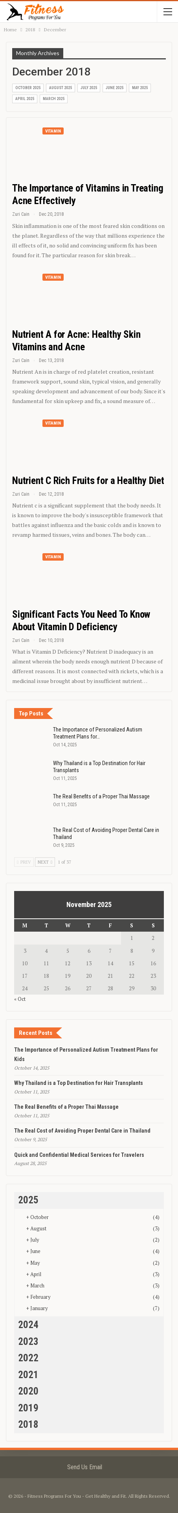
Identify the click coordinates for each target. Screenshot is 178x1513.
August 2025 (60, 88)
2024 (28, 1324)
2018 (28, 1424)
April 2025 (24, 99)
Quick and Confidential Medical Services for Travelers (79, 1155)
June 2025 (114, 88)
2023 (28, 1341)
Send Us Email (84, 1467)
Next (45, 862)
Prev (24, 862)
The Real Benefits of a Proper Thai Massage (101, 796)
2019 (28, 1408)
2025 (28, 1200)
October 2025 (27, 88)
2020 (28, 1391)
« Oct (20, 998)
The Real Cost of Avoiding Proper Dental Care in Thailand (82, 1131)
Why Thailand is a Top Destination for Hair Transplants (78, 1083)
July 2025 (89, 88)
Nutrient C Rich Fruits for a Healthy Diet (88, 480)
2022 (28, 1358)
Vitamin (53, 131)
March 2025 (53, 99)
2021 (28, 1374)
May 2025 (140, 88)
